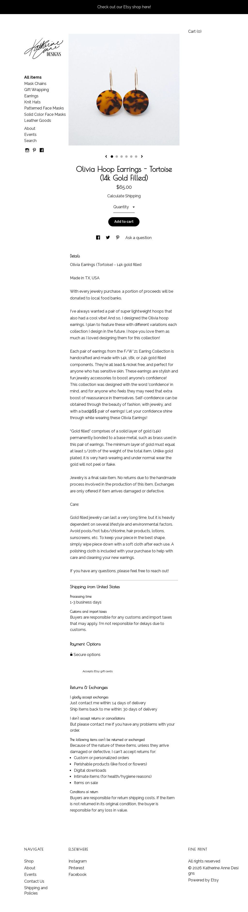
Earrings (31, 96)
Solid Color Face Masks (45, 114)
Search (30, 140)
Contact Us (34, 881)
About (29, 128)
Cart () (195, 31)
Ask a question (138, 237)
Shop (29, 861)
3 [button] (121, 156)
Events (30, 134)
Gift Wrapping (36, 89)
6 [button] (136, 156)
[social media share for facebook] (98, 237)
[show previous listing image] (106, 156)
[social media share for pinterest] (118, 237)
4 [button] (126, 156)
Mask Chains (35, 83)
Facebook (77, 874)
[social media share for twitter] (108, 237)
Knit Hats (32, 102)
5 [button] (131, 156)
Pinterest (76, 868)
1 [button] (112, 156)
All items (33, 77)
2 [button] (117, 156)
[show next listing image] (142, 156)
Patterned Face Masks (44, 108)
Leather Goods (37, 120)
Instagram (78, 861)
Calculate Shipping (124, 196)
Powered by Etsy (203, 880)
